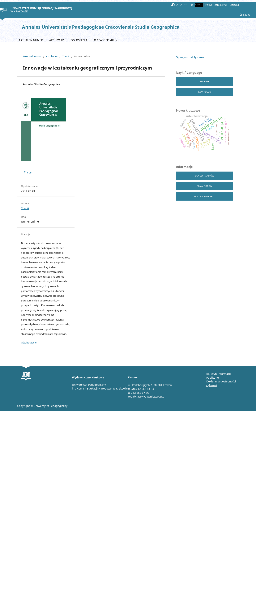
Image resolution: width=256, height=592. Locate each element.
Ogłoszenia (79, 40)
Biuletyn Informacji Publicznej (218, 375)
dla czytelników (204, 175)
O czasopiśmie (104, 40)
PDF (29, 172)
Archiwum (56, 40)
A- (178, 4)
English (204, 81)
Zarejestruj (221, 4)
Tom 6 (65, 56)
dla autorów (204, 186)
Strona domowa (32, 56)
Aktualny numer (31, 40)
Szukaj (245, 14)
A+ (185, 4)
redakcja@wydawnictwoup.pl (146, 396)
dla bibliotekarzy (204, 196)
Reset (208, 4)
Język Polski (204, 91)
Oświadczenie (28, 342)
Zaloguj (234, 4)
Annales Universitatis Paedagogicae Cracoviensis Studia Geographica (101, 27)
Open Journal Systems (190, 57)
